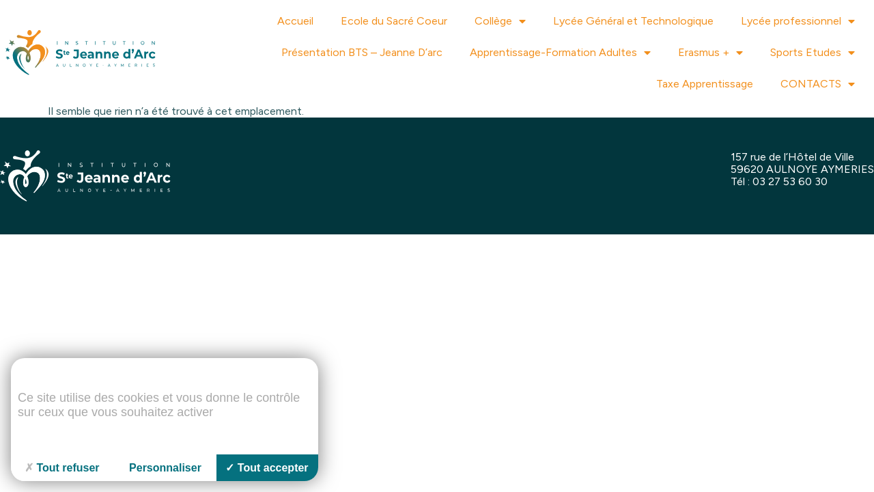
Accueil (295, 20)
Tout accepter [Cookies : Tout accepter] (266, 468)
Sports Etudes (812, 52)
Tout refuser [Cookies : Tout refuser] (62, 467)
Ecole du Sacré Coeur (394, 20)
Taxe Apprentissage (704, 83)
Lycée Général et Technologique (633, 20)
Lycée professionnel (798, 21)
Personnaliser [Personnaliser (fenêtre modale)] (165, 468)
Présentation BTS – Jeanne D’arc (361, 52)
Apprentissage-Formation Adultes (560, 52)
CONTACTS (817, 84)
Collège (500, 21)
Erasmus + (710, 52)
